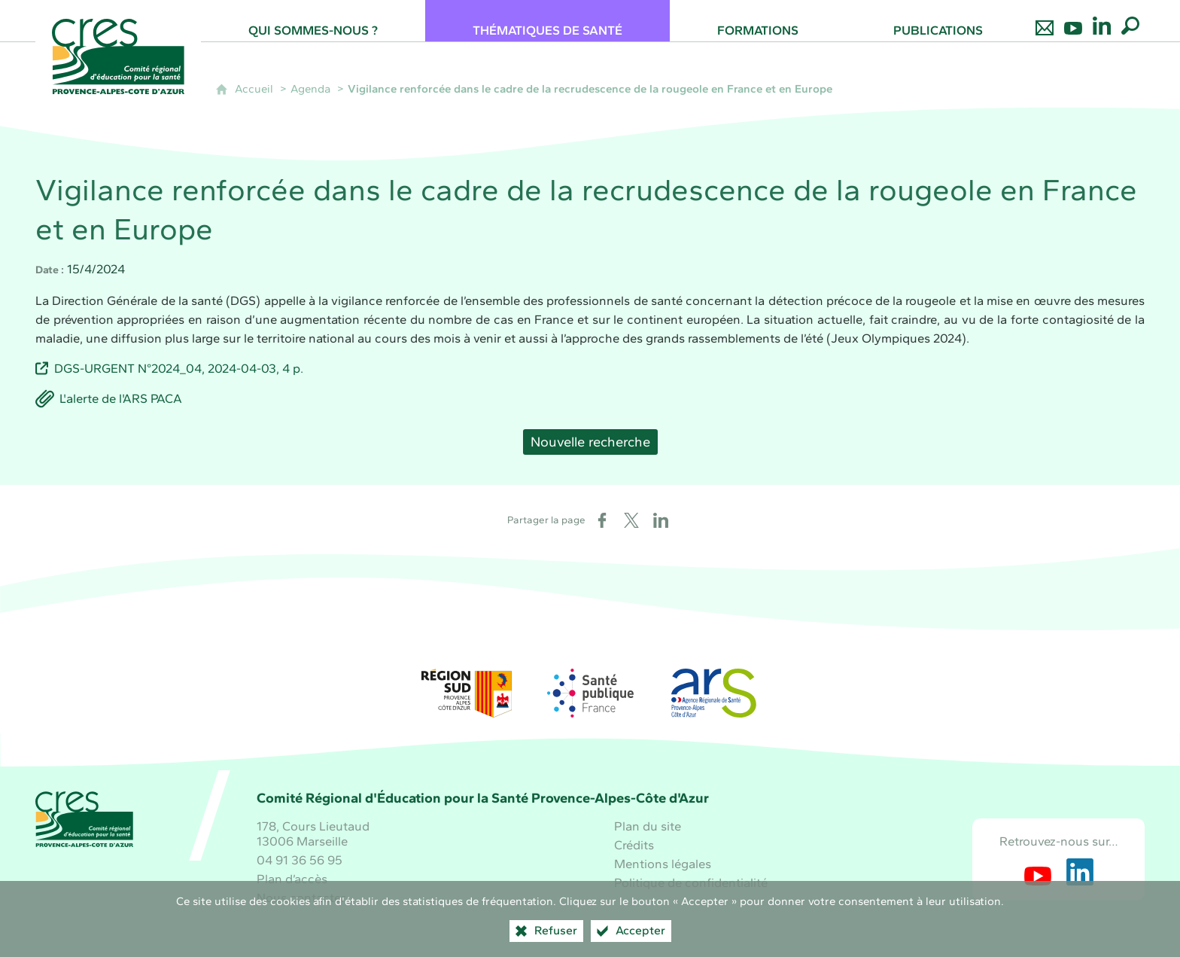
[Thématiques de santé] (547, 20)
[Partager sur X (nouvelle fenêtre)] (631, 520)
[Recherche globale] (1130, 20)
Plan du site (647, 826)
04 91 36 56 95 (299, 859)
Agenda (310, 89)
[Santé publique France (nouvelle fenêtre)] (590, 693)
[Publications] (938, 20)
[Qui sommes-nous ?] (313, 20)
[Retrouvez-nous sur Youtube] (1073, 20)
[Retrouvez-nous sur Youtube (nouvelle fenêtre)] (1037, 871)
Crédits (634, 844)
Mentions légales (662, 863)
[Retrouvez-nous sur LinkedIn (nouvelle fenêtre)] (1079, 871)
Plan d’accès (292, 878)
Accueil (254, 89)
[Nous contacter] (1044, 20)
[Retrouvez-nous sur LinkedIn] (1101, 20)
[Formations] (758, 20)
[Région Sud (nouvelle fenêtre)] (466, 693)
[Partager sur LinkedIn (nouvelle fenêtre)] (661, 520)
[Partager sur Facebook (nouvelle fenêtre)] (602, 520)
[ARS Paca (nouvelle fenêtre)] (713, 693)
